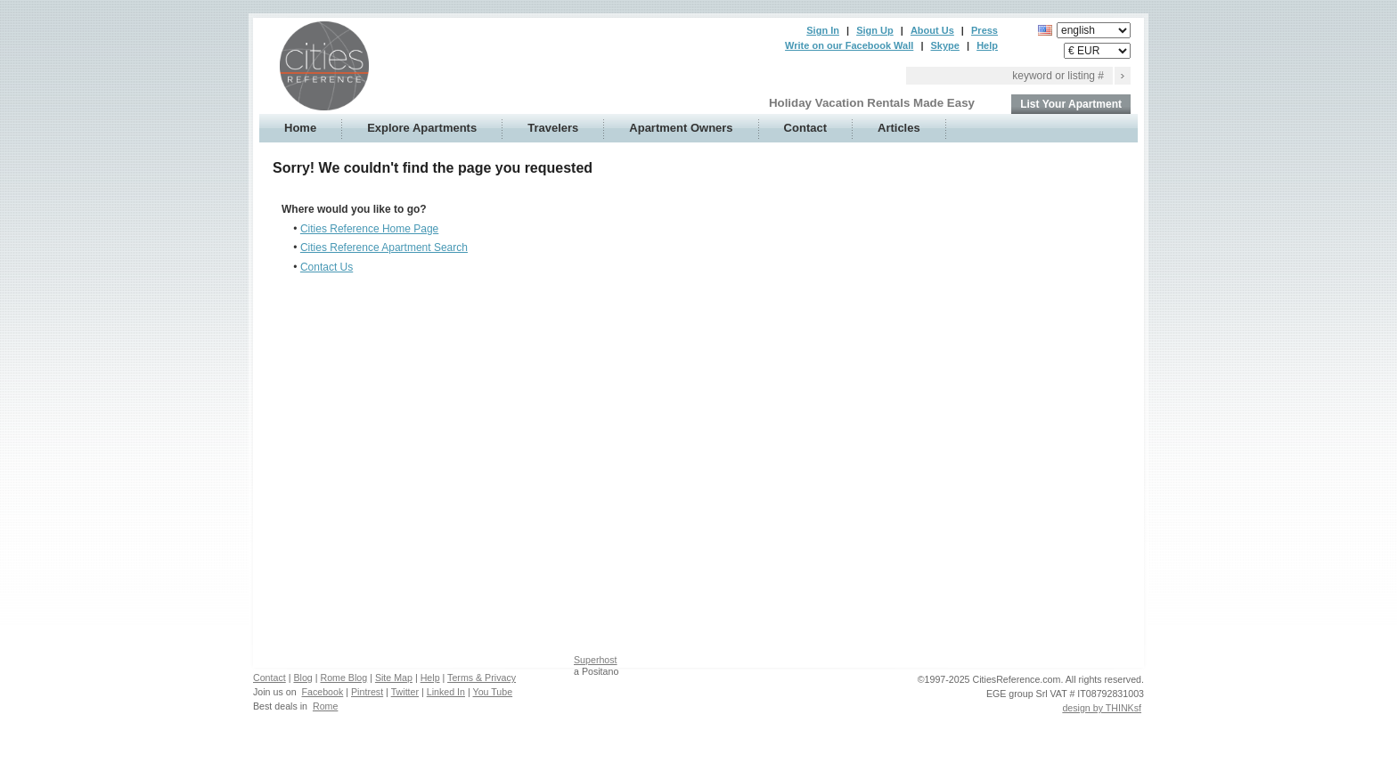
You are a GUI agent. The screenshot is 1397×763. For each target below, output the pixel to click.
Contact (805, 127)
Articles (899, 127)
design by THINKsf (1101, 707)
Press (984, 30)
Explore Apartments (422, 127)
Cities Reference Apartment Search (384, 247)
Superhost (595, 659)
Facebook (323, 691)
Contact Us (326, 267)
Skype (945, 45)
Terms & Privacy (481, 677)
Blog (302, 677)
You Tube (493, 691)
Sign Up (875, 30)
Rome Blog (343, 677)
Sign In (822, 30)
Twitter (405, 691)
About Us (932, 30)
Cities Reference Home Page (369, 229)
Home (300, 127)
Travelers (552, 127)
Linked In (446, 691)
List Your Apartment (1071, 104)
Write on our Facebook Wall (849, 45)
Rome (325, 706)
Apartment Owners (680, 127)
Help (987, 45)
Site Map (394, 677)
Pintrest (367, 691)
